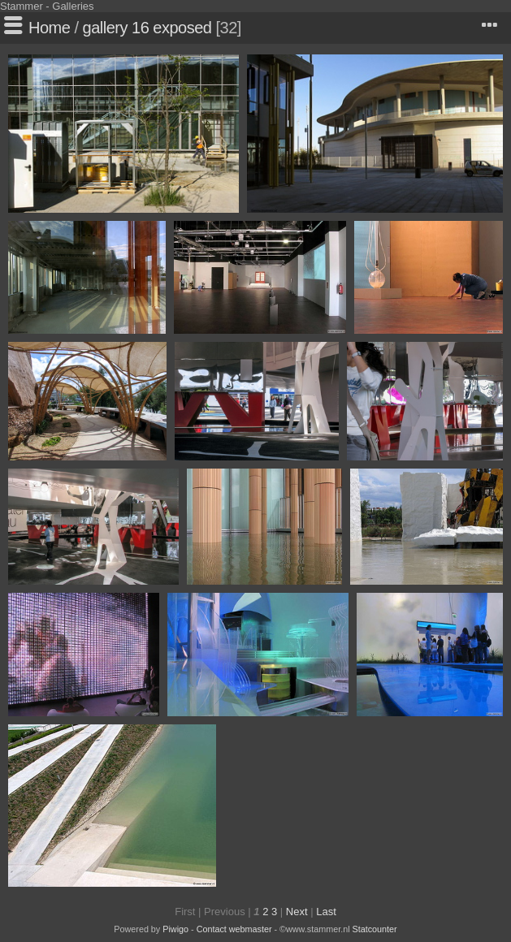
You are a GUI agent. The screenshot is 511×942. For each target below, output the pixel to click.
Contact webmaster (234, 929)
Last (326, 911)
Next (297, 911)
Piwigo (175, 929)
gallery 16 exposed (147, 28)
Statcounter (375, 929)
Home (49, 28)
